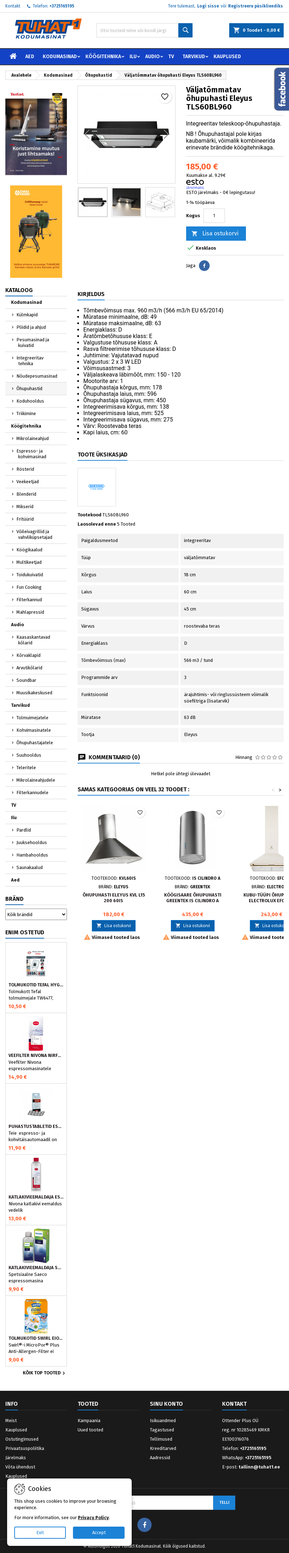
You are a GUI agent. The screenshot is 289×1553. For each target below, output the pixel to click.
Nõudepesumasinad (36, 376)
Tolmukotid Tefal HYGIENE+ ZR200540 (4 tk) (36, 985)
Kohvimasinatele (33, 730)
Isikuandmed (163, 1420)
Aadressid (160, 1457)
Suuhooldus (28, 755)
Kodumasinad (60, 56)
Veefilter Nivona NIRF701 (36, 1055)
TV (171, 56)
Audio (152, 56)
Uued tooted (90, 1429)
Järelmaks (15, 1457)
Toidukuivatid (29, 574)
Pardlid (23, 830)
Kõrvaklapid (28, 655)
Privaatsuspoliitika (24, 1448)
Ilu (133, 56)
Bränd (14, 898)
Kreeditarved (163, 1448)
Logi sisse (208, 6)
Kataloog (19, 290)
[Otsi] (144, 30)
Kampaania (89, 1420)
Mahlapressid (30, 612)
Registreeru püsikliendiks (255, 6)
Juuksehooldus (31, 842)
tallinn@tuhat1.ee (259, 1467)
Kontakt (12, 6)
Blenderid (26, 494)
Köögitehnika (103, 56)
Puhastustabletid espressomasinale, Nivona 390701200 (36, 1126)
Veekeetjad (27, 481)
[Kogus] (214, 216)
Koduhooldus (30, 401)
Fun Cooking (29, 587)
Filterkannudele (32, 792)
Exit (40, 1532)
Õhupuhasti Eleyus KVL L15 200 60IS (114, 897)
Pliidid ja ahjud (31, 327)
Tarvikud (194, 56)
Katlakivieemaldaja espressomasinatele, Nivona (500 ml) (36, 1197)
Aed (29, 56)
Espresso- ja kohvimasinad (31, 453)
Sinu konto (166, 1403)
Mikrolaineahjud (32, 438)
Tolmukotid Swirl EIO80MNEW (36, 1338)
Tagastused (162, 1429)
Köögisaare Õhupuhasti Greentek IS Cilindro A (192, 897)
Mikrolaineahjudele (35, 780)
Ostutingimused (21, 1439)
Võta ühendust (20, 1467)
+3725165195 (61, 6)
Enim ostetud (24, 932)
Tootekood (89, 514)
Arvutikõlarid (29, 667)
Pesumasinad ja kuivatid (32, 342)
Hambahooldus (32, 855)
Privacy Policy (93, 1517)
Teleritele (26, 767)
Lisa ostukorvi (214, 233)
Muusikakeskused (34, 692)
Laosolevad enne (97, 524)
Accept (99, 1532)
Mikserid (24, 506)
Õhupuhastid (29, 388)
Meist (11, 1420)
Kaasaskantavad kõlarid (33, 639)
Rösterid (25, 469)
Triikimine (26, 413)
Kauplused (227, 56)
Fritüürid (25, 519)
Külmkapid (27, 314)
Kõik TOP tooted (45, 1373)
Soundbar (26, 680)
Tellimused (161, 1439)
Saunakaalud (29, 867)
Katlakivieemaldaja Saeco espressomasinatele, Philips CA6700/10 (36, 1268)
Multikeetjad (29, 562)
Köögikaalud (29, 549)
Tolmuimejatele (32, 717)
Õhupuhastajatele (34, 742)
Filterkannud (29, 599)
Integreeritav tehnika (29, 360)
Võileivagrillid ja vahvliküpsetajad (34, 534)
